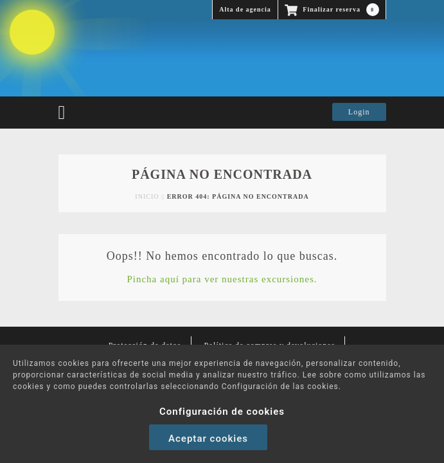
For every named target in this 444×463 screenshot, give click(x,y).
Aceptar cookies (208, 438)
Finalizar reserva (332, 9)
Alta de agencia (245, 9)
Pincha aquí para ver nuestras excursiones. (222, 279)
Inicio (147, 196)
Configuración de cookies (222, 411)
